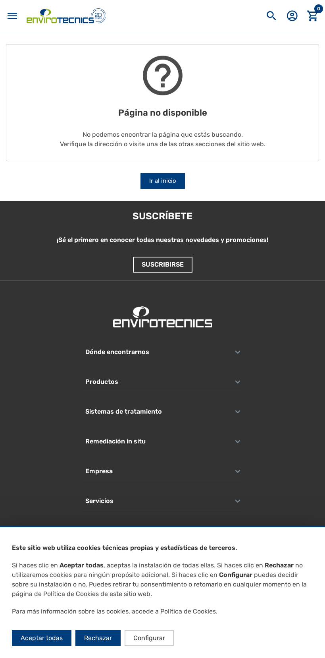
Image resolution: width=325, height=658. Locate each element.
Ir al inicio (162, 180)
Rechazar (98, 638)
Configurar (149, 638)
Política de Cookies (188, 611)
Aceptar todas (42, 638)
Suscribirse (163, 264)
